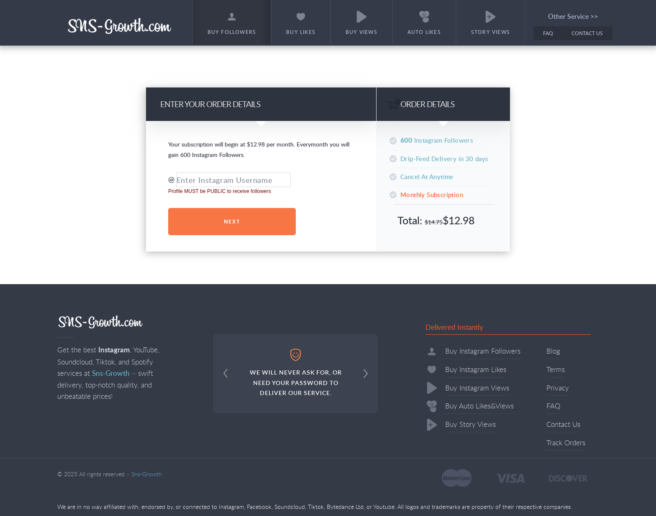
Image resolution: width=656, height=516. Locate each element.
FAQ (548, 33)
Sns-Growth (119, 25)
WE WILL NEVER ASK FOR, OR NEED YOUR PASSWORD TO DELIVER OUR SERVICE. (296, 373)
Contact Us (587, 33)
